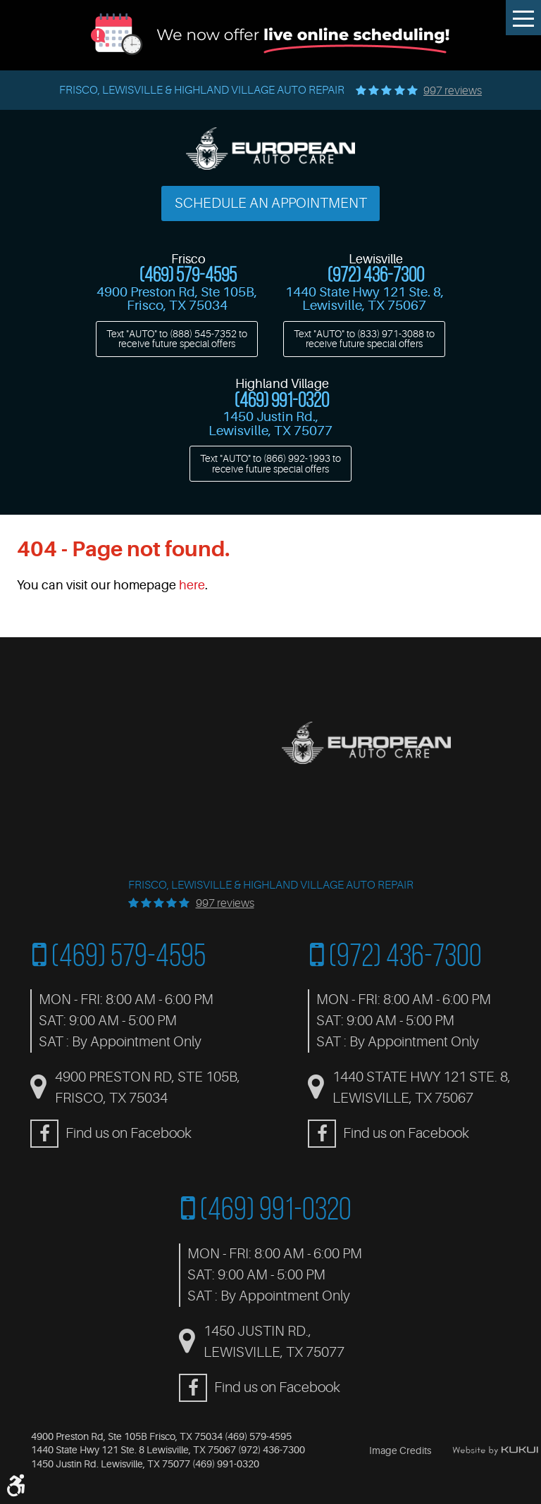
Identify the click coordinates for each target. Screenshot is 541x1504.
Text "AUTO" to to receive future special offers (176, 338)
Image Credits (400, 1450)
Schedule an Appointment (271, 203)
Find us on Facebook (129, 1133)
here (192, 585)
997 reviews (452, 90)
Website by (495, 1450)
